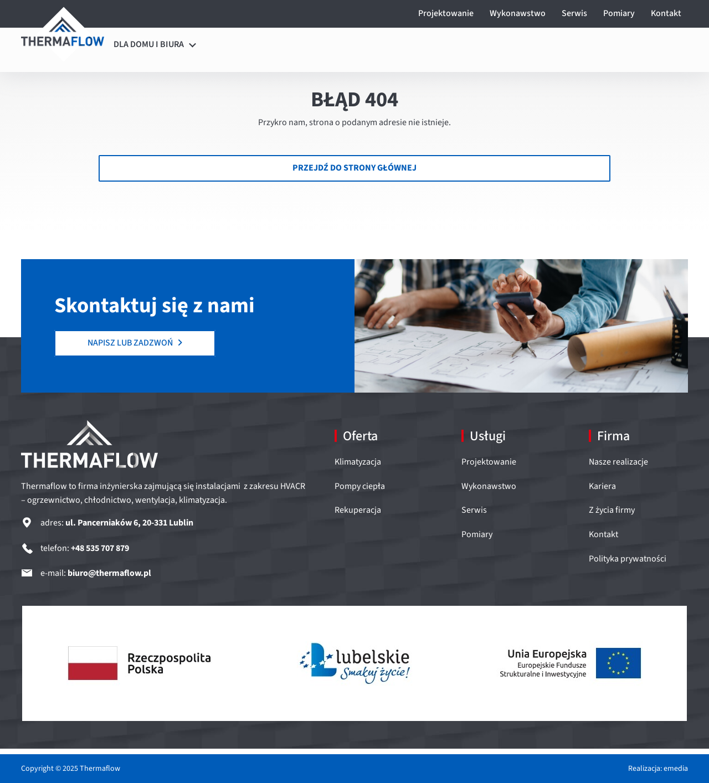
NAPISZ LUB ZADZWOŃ (135, 343)
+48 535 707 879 (100, 548)
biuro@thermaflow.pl (109, 573)
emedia (676, 768)
